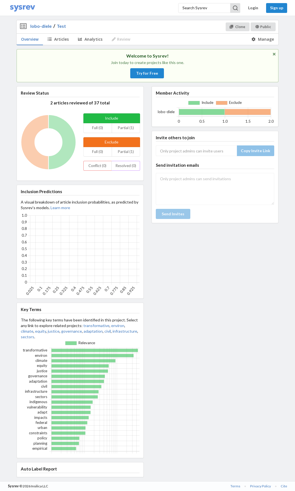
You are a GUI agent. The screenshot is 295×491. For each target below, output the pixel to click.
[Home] (22, 8)
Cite (284, 486)
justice (54, 331)
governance (71, 331)
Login (253, 7)
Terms (235, 486)
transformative (96, 325)
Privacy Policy (260, 486)
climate (27, 331)
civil (107, 331)
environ (117, 325)
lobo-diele (41, 26)
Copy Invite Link (255, 150)
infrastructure (125, 331)
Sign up (276, 7)
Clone (237, 26)
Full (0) (97, 127)
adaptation (93, 331)
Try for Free (147, 73)
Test (61, 26)
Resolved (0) (126, 165)
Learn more (60, 207)
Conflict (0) (97, 165)
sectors (27, 336)
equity (40, 331)
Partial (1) (126, 127)
